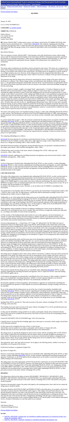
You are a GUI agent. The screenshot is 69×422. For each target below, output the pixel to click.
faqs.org (3, 4)
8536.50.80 (4, 139)
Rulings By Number (12, 4)
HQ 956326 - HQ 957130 (55, 6)
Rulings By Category (25, 4)
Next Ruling (14, 11)
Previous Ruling (5, 11)
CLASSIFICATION (15, 28)
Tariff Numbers (36, 4)
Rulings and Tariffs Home (14, 6)
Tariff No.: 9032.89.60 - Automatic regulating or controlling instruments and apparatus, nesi (30, 419)
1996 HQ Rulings (42, 6)
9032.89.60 (35, 44)
